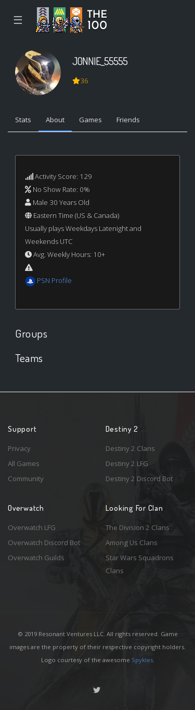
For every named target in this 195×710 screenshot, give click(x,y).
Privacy (19, 448)
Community (26, 478)
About (55, 119)
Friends (128, 119)
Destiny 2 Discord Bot (139, 478)
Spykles (142, 660)
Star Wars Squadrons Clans (140, 564)
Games (90, 119)
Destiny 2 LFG (127, 463)
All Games (24, 463)
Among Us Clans (132, 542)
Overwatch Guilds (36, 557)
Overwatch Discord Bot (44, 542)
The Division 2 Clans (138, 527)
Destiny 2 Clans (130, 448)
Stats (23, 119)
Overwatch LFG (32, 527)
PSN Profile (54, 280)
